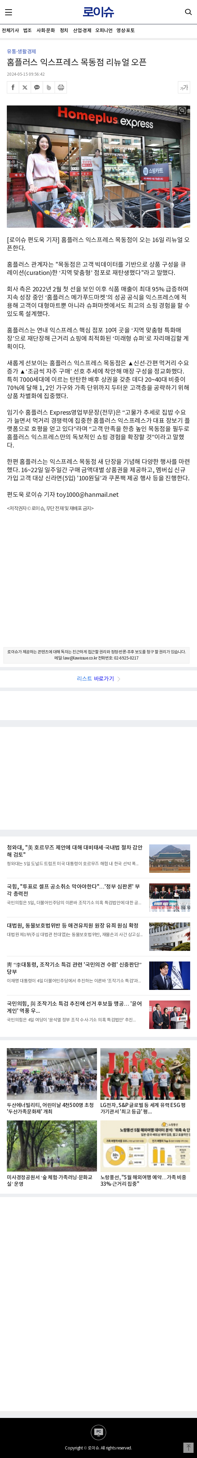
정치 (64, 31)
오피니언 (103, 31)
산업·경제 (82, 31)
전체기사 (10, 31)
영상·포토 (125, 31)
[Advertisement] (98, 585)
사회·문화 (46, 31)
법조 (27, 31)
